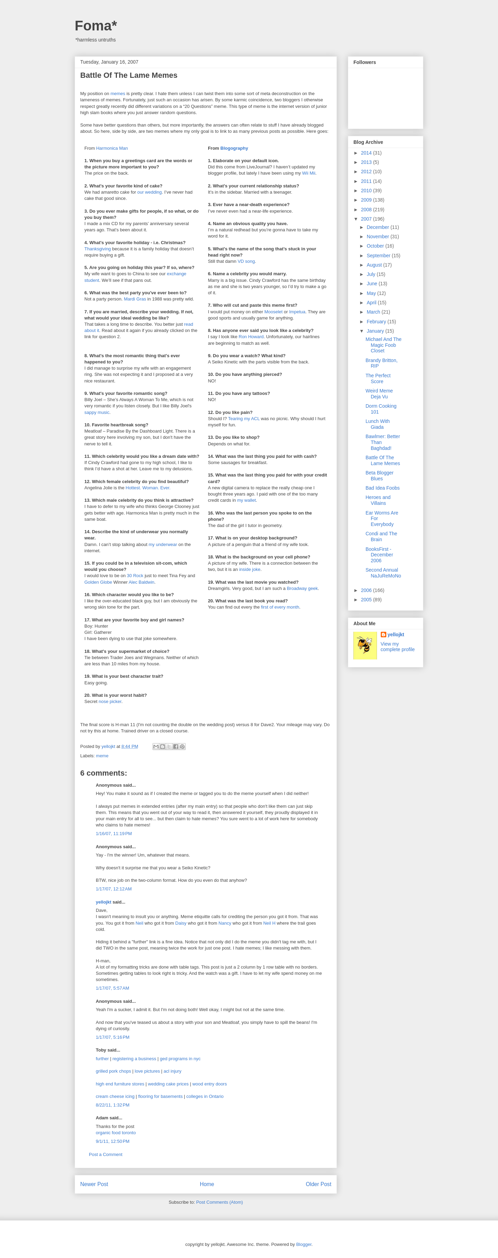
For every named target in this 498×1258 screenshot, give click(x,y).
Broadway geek (302, 588)
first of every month (280, 607)
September (379, 255)
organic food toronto (116, 1132)
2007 (367, 219)
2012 (367, 171)
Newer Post (94, 1184)
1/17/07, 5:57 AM (112, 988)
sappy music (96, 412)
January (376, 331)
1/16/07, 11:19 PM (114, 833)
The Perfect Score (378, 378)
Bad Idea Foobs (383, 488)
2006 (367, 590)
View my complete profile (398, 646)
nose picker (110, 701)
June (372, 283)
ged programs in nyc (180, 1058)
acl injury (172, 1071)
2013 (367, 162)
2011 (367, 181)
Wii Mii (308, 173)
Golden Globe (98, 582)
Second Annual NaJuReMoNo (383, 573)
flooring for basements (160, 1096)
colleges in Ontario (205, 1096)
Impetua (297, 311)
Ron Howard (251, 336)
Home (207, 1184)
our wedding (149, 192)
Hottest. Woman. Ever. (148, 487)
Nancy (225, 923)
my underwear (163, 544)
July (372, 274)
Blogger (303, 1244)
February (377, 321)
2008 (367, 209)
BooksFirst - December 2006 (379, 555)
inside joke (249, 569)
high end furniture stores (120, 1083)
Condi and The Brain (381, 536)
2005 (367, 599)
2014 (367, 153)
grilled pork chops (113, 1071)
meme (102, 755)
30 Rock (135, 575)
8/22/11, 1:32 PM (112, 1105)
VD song (246, 261)
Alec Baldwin (141, 582)
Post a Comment (105, 1154)
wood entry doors (209, 1083)
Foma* (96, 25)
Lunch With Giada (378, 424)
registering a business (134, 1058)
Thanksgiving (97, 248)
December (378, 227)
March (374, 312)
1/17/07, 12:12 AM (114, 888)
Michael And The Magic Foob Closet (384, 345)
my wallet (246, 500)
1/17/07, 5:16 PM (112, 1037)
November (378, 236)
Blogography (234, 148)
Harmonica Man (112, 148)
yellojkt (103, 902)
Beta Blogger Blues (380, 475)
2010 (367, 190)
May (372, 293)
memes (117, 93)
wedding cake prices (168, 1083)
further (102, 1058)
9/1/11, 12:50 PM (112, 1141)
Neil (139, 923)
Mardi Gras (135, 299)
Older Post (318, 1184)
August (375, 265)
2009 (367, 200)
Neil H (269, 923)
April (372, 302)
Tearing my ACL (243, 418)
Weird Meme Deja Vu (379, 393)
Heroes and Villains (378, 500)
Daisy (181, 923)
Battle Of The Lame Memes (383, 460)
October (376, 246)
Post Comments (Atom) (219, 1202)
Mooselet (273, 311)
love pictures (147, 1071)
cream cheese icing (115, 1096)
